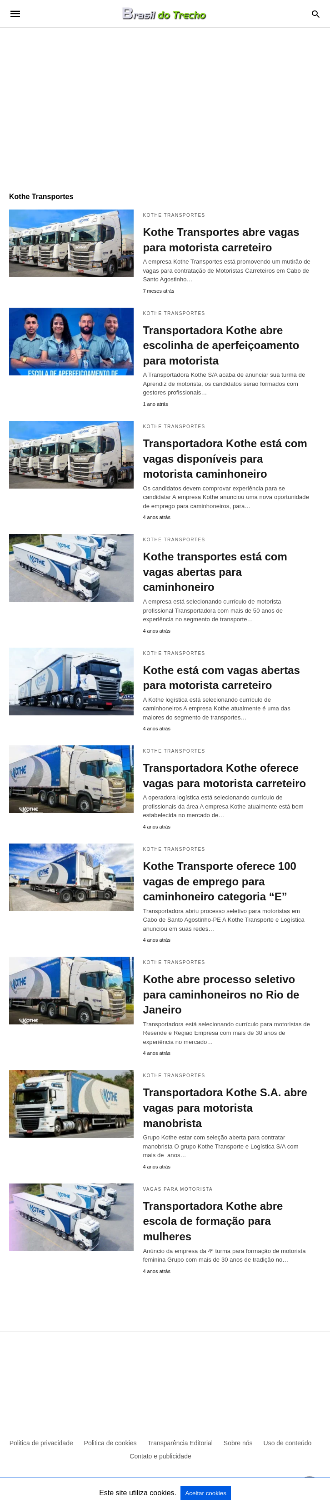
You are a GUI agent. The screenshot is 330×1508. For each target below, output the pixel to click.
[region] (165, 105)
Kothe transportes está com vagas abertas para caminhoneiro (215, 571)
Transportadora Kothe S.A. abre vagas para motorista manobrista (225, 1107)
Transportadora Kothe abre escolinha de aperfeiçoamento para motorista (221, 345)
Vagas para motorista (178, 1189)
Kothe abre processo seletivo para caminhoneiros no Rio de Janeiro (221, 994)
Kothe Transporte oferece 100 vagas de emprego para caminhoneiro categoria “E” (219, 881)
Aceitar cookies (205, 1493)
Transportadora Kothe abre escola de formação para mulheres (213, 1221)
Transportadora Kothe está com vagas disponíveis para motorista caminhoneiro (225, 458)
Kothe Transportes (174, 215)
